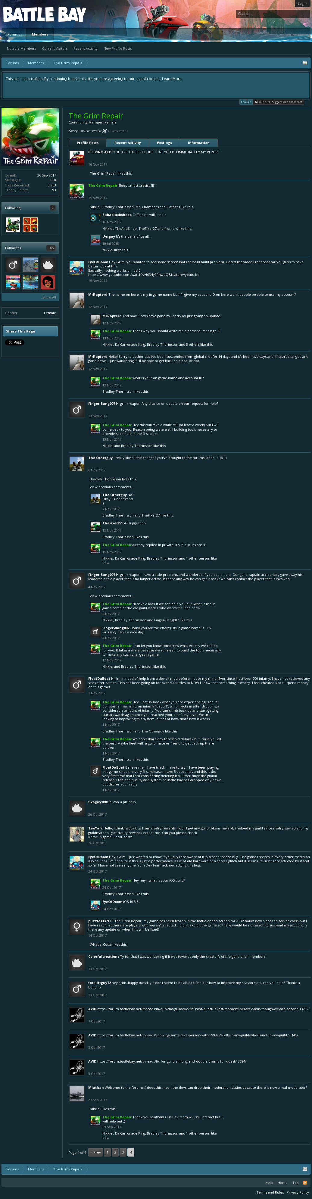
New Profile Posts (118, 48)
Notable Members (21, 48)
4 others (171, 228)
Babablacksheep (117, 214)
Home (283, 1182)
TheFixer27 (148, 228)
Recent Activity (85, 48)
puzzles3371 (98, 921)
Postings (164, 142)
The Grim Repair (103, 173)
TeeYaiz (95, 828)
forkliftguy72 (99, 982)
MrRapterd (98, 294)
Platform (25, 14)
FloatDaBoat (99, 678)
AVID (92, 1009)
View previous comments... (112, 487)
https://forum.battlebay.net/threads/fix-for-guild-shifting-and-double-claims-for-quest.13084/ (171, 1061)
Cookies (246, 101)
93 (54, 190)
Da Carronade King (130, 344)
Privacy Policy (298, 1192)
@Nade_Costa (101, 944)
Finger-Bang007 (101, 403)
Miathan (96, 1087)
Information (199, 142)
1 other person (198, 558)
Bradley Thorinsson (118, 207)
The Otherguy (100, 457)
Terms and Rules (270, 1192)
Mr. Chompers (147, 207)
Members (40, 34)
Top (295, 1182)
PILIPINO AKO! (100, 152)
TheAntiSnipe (126, 228)
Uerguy (108, 236)
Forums (14, 34)
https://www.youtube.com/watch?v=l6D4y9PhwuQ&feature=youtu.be (143, 274)
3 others (192, 344)
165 (51, 247)
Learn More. (172, 78)
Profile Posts (87, 142)
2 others (173, 207)
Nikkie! (95, 207)
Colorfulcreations (103, 956)
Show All (49, 297)
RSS (305, 1182)
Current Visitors (54, 48)
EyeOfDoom (98, 262)
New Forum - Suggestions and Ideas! (278, 102)
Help (269, 1182)
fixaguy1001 (98, 802)
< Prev (95, 1152)
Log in (302, 3)
